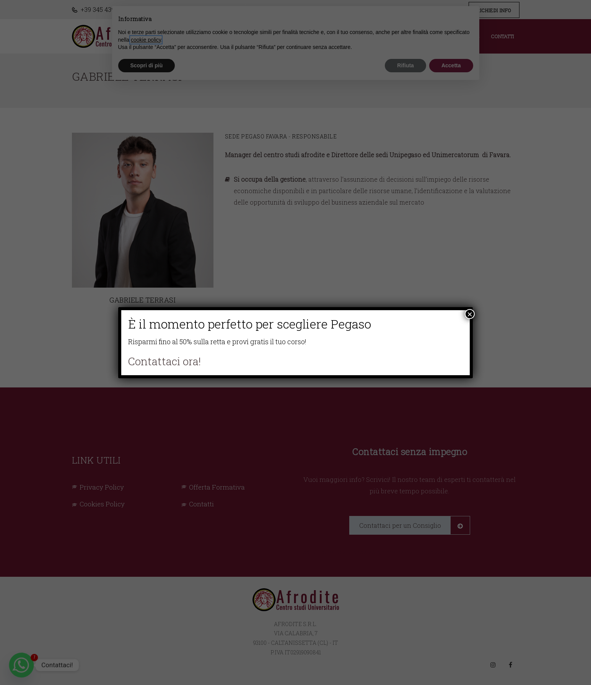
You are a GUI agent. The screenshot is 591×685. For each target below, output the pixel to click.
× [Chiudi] (469, 314)
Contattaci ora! (164, 361)
